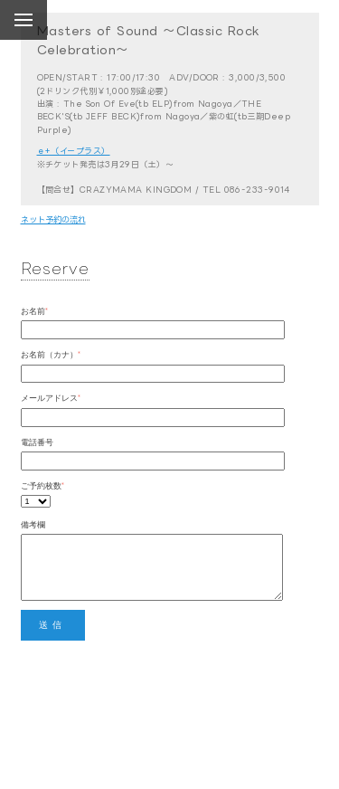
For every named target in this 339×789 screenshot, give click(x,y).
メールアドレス (49, 398)
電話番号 (37, 442)
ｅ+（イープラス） (73, 151)
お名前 (33, 311)
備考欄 (33, 524)
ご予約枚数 (41, 485)
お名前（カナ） (49, 354)
